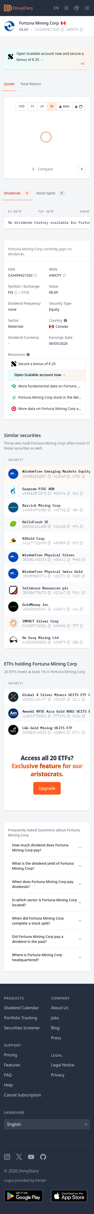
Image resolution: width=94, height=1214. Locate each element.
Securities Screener (22, 1028)
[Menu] (87, 8)
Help (8, 1085)
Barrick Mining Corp (41, 504)
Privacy (57, 1075)
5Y (52, 106)
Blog (55, 1028)
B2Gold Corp (33, 537)
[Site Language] (56, 8)
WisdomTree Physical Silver (48, 554)
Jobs (55, 1018)
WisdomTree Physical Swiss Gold (52, 571)
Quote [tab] (9, 83)
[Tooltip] (64, 320)
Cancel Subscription (22, 1095)
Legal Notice (62, 1065)
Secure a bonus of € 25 (37, 363)
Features (12, 1065)
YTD (22, 106)
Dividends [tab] (17, 193)
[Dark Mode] (66, 8)
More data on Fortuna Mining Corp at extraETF (50, 408)
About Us (59, 1008)
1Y (32, 106)
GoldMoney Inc (35, 604)
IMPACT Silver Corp (40, 620)
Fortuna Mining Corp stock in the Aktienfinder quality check (50, 397)
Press (56, 1038)
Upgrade (47, 788)
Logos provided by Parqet (25, 1180)
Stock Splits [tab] (50, 193)
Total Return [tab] (31, 83)
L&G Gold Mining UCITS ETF (47, 727)
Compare (42, 169)
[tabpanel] (47, 138)
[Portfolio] (76, 8)
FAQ (8, 1075)
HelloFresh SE (35, 521)
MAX (64, 106)
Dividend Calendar (21, 1008)
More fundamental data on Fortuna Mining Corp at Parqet (50, 386)
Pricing (10, 1055)
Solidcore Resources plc (45, 587)
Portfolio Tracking (20, 1018)
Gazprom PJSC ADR (38, 488)
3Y (42, 106)
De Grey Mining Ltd (40, 637)
